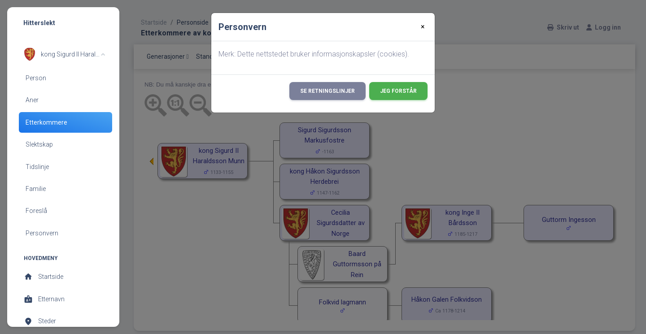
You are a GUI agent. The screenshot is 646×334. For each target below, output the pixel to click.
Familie (36, 188)
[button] (64, 54)
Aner (32, 100)
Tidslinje (37, 166)
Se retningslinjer (327, 91)
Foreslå (36, 210)
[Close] (423, 27)
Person (36, 78)
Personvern (42, 233)
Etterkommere (46, 122)
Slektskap (39, 144)
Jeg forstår (398, 91)
